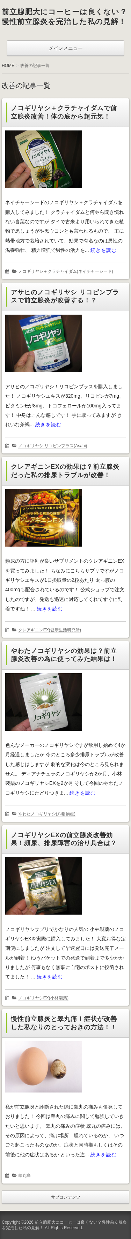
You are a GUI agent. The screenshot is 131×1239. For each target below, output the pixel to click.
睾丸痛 (24, 1175)
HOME (8, 65)
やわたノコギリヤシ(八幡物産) (46, 813)
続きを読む (103, 250)
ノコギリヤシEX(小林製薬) (43, 998)
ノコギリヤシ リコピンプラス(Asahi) (52, 445)
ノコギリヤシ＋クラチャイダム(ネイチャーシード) (65, 271)
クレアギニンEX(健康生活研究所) (49, 630)
